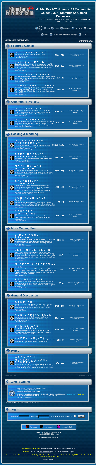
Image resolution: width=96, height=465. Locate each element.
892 (62, 306)
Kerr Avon (75, 66)
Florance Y (75, 172)
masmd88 (75, 255)
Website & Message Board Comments (31, 359)
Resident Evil (30, 279)
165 (62, 216)
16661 (55, 145)
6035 (57, 111)
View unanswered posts (85, 40)
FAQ (48, 28)
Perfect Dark (30, 62)
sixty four (24, 245)
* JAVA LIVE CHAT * (40, 28)
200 (62, 111)
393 (62, 329)
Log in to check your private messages (65, 34)
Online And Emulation (27, 327)
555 (62, 318)
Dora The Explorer (45, 451)
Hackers (31, 150)
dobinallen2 (75, 78)
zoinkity (75, 216)
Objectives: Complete (28, 182)
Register (89, 28)
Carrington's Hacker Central (32, 155)
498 (62, 66)
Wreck (75, 112)
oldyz (74, 284)
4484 (57, 318)
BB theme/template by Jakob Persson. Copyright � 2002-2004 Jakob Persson (48, 433)
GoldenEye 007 (31, 52)
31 (59, 202)
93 (63, 340)
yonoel (38, 391)
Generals (23, 57)
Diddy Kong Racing (27, 236)
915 (62, 55)
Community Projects (25, 101)
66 (63, 89)
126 (59, 240)
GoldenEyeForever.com (48, 448)
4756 (57, 66)
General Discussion (24, 295)
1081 (58, 122)
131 (62, 187)
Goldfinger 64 (30, 119)
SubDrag (74, 90)
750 (59, 340)
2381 (57, 171)
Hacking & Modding (24, 134)
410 (62, 158)
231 (62, 171)
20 (63, 240)
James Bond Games (35, 86)
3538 (57, 329)
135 (59, 78)
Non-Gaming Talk (33, 315)
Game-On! (25, 302)
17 (63, 78)
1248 (57, 187)
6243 (57, 306)
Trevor (75, 270)
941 (57, 363)
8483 (57, 55)
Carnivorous (25, 150)
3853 (57, 158)
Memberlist (66, 28)
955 (59, 89)
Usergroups (78, 28)
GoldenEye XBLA (32, 74)
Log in (84, 34)
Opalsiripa (75, 187)
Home (15, 350)
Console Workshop (26, 212)
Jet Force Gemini (34, 250)
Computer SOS (30, 338)
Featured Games (22, 45)
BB (46, 437)
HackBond (75, 145)
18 (60, 255)
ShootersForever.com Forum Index (17, 40)
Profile (46, 34)
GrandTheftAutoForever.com (66, 448)
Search (56, 28)
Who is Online (20, 381)
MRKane (75, 55)
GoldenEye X (28, 108)
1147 (61, 145)
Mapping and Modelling (28, 167)
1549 (57, 216)
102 (62, 363)
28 (62, 202)
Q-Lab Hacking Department (31, 142)
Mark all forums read (10, 375)
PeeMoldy (75, 158)
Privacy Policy (49, 459)
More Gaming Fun (23, 228)
